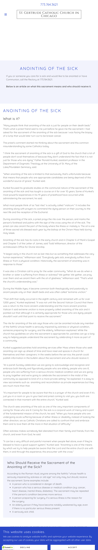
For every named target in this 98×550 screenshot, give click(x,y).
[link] (49, 14)
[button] (10, 14)
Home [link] (49, 543)
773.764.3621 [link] (49, 4)
